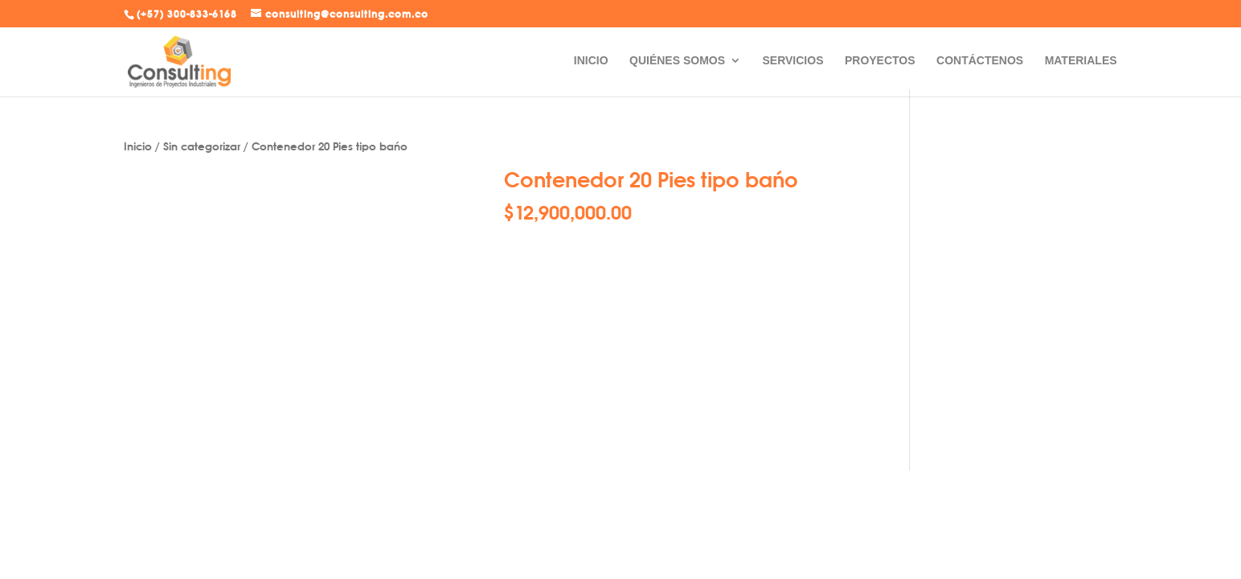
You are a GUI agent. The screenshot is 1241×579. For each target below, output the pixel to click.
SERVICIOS (792, 61)
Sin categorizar (201, 146)
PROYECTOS (880, 61)
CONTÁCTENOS (979, 61)
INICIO (591, 61)
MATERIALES (1081, 61)
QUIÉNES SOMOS (677, 61)
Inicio (138, 146)
